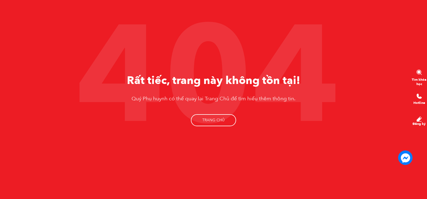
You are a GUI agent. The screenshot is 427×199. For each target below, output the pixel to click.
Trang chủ (213, 120)
